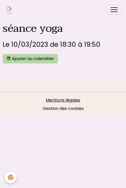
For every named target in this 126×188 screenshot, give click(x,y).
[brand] (10, 10)
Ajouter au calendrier (30, 59)
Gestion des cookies (63, 108)
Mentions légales (63, 100)
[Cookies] (10, 177)
